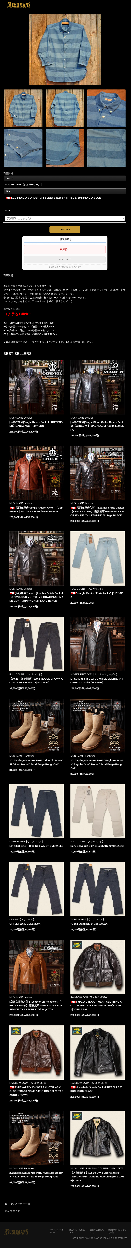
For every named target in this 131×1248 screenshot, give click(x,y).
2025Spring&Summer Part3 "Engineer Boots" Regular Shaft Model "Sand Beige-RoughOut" (96, 764)
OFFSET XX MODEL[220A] (25, 923)
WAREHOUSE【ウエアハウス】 (26, 841)
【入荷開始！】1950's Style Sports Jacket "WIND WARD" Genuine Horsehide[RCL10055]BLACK (97, 1176)
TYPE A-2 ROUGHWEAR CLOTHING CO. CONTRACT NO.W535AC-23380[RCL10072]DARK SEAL (97, 1005)
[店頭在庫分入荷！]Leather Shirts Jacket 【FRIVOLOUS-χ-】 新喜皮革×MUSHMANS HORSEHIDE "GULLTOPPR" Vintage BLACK (97, 511)
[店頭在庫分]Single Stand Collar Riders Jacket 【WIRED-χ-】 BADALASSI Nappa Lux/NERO (97, 426)
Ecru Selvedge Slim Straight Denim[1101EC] (97, 845)
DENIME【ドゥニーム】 (22, 919)
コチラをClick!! (17, 314)
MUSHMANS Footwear (21, 756)
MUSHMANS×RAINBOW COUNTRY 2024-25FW (96, 1168)
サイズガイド (12, 1211)
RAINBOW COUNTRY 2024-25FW (88, 997)
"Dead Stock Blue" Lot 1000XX (89, 923)
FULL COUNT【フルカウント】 (87, 588)
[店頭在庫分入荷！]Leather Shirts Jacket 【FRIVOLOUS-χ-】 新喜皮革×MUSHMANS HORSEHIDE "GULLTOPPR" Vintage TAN (35, 1005)
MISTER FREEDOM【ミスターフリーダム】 (94, 674)
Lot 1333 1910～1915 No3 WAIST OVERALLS (36, 845)
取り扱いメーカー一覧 (17, 1203)
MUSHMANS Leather (20, 417)
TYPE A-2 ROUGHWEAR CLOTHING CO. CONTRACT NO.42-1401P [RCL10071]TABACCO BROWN (36, 1091)
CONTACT (65, 229)
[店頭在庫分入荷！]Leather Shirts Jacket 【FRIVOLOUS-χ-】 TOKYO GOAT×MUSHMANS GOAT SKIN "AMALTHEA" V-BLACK (36, 597)
